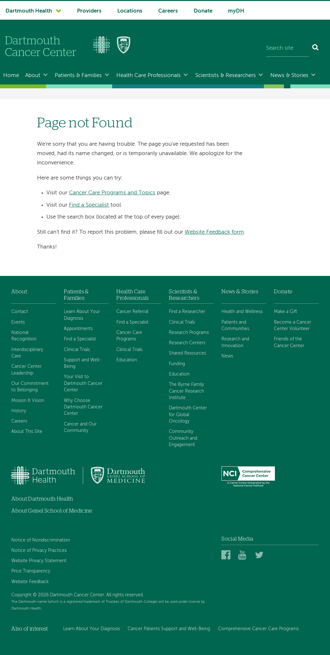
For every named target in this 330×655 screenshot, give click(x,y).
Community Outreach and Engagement (183, 438)
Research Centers (187, 343)
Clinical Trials (77, 349)
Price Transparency (30, 571)
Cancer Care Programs (129, 335)
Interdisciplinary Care (27, 352)
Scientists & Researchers (225, 75)
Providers (89, 11)
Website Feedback (30, 582)
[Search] (315, 48)
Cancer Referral (132, 311)
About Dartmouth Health (42, 499)
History (18, 411)
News (227, 356)
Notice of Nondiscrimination (40, 540)
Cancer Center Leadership (26, 369)
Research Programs (189, 332)
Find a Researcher (187, 311)
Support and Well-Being (82, 363)
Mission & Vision (27, 400)
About (32, 75)
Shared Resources (187, 353)
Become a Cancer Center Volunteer (292, 325)
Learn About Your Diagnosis (82, 314)
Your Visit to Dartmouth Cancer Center (83, 383)
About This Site (26, 431)
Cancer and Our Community (80, 427)
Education (126, 360)
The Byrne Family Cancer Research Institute (186, 391)
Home (11, 75)
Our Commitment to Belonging (30, 386)
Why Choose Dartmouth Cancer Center (83, 407)
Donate (203, 11)
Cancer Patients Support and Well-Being (169, 629)
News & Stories (289, 75)
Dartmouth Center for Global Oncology (188, 415)
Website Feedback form (214, 232)
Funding (177, 364)
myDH (236, 11)
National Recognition (23, 335)
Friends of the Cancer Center (289, 342)
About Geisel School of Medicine (51, 510)
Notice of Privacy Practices (39, 550)
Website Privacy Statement (38, 561)
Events (18, 322)
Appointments (78, 329)
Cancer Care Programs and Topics (112, 193)
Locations (129, 11)
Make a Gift (285, 311)
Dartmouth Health (28, 11)
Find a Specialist (89, 205)
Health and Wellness (242, 311)
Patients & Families (78, 75)
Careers (168, 11)
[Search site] (287, 48)
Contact (19, 311)
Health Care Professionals (148, 75)
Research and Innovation (235, 342)
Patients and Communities (235, 325)
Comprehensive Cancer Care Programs (258, 629)
